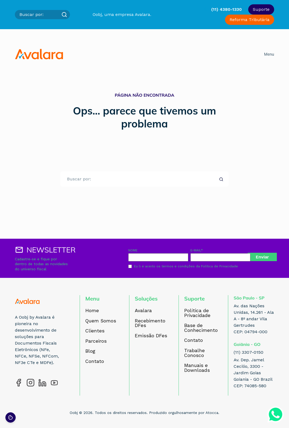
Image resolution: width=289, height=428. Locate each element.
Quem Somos (100, 321)
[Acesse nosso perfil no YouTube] (54, 382)
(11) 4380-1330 (226, 9)
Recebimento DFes (150, 323)
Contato (94, 361)
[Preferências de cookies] (10, 417)
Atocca (212, 412)
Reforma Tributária (250, 19)
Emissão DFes (151, 335)
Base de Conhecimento (201, 328)
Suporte (261, 9)
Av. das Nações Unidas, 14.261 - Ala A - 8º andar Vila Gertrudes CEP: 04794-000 (254, 318)
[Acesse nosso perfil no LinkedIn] (42, 382)
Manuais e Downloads (197, 368)
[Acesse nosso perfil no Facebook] (18, 382)
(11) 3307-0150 (248, 352)
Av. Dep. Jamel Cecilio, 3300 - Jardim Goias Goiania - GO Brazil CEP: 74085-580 (253, 372)
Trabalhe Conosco (194, 353)
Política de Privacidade (219, 266)
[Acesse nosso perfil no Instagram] (30, 382)
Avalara (143, 310)
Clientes (95, 331)
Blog (90, 351)
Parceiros (96, 341)
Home (92, 310)
